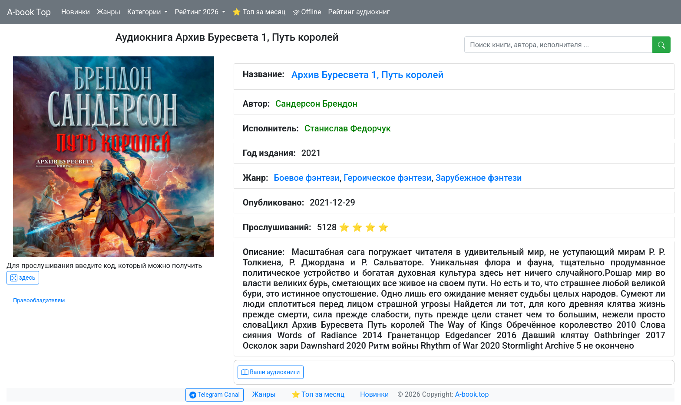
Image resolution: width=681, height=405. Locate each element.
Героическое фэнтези (387, 178)
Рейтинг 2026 (197, 12)
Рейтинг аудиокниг (359, 12)
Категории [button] (145, 12)
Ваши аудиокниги (270, 372)
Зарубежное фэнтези (479, 178)
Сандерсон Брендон (316, 103)
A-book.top (472, 394)
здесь (22, 277)
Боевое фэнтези (307, 178)
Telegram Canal (214, 394)
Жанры (108, 12)
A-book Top (29, 12)
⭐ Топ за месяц (259, 12)
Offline (307, 12)
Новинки (75, 12)
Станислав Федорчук (347, 128)
